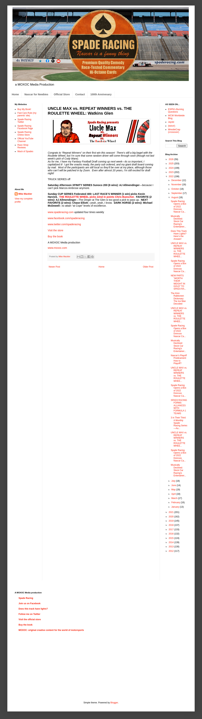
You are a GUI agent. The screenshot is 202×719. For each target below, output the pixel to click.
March (174, 498)
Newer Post (54, 266)
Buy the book (55, 236)
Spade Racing (26, 598)
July (173, 481)
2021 (171, 512)
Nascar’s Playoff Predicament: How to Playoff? (179, 359)
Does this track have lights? (33, 609)
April (173, 494)
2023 (171, 172)
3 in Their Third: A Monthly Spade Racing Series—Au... (179, 423)
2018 (171, 525)
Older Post (148, 266)
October (175, 189)
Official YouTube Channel (25, 139)
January (175, 507)
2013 (171, 546)
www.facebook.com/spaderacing (66, 218)
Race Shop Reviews (22, 146)
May (173, 489)
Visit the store (55, 230)
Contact (80, 94)
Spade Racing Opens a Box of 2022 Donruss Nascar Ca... (178, 206)
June (174, 485)
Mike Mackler (25, 194)
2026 (171, 159)
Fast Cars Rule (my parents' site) (26, 114)
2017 (171, 529)
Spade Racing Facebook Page (25, 127)
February (176, 502)
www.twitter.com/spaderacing (64, 224)
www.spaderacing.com (60, 212)
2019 (171, 521)
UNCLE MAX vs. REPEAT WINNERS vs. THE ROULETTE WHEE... (179, 250)
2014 (171, 542)
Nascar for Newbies (36, 94)
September (177, 193)
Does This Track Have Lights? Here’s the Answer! (179, 235)
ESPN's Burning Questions (176, 110)
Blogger (114, 702)
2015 (171, 538)
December (176, 180)
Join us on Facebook (29, 603)
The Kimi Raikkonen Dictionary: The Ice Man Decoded (178, 298)
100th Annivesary (100, 94)
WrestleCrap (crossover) (174, 130)
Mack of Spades (25, 151)
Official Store (62, 94)
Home (15, 94)
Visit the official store (30, 619)
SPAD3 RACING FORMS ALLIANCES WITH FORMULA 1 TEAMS (179, 407)
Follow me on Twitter (29, 614)
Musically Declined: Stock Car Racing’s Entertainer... (178, 221)
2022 (171, 176)
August (175, 197)
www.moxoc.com (57, 247)
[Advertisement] (26, 170)
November (176, 184)
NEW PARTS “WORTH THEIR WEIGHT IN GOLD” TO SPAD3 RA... (178, 282)
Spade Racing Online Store (24, 133)
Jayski (171, 122)
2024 (171, 168)
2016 (171, 533)
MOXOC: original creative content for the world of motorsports (51, 630)
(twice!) (171, 126)
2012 (171, 551)
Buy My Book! (24, 109)
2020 (171, 516)
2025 (171, 163)
